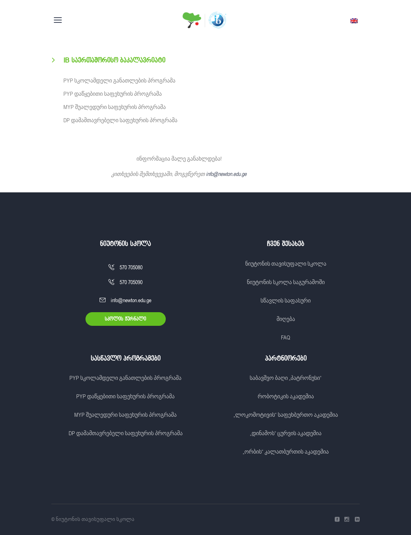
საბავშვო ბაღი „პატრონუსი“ (285, 378)
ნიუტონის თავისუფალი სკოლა (285, 263)
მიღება (286, 319)
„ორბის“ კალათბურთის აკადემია (286, 451)
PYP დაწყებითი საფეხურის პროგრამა (112, 94)
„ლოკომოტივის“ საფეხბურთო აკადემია (286, 415)
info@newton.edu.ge (226, 174)
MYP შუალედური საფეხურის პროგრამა (114, 107)
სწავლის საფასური (285, 300)
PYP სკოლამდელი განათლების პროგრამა (119, 80)
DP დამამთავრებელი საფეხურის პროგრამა (120, 120)
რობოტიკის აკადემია (286, 396)
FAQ (285, 337)
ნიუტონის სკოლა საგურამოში (286, 282)
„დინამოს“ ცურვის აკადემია (285, 433)
